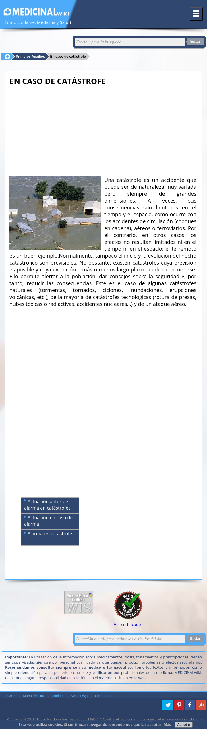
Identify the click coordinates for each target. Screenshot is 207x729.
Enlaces (10, 695)
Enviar (195, 639)
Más (167, 724)
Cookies (58, 695)
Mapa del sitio (34, 695)
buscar (195, 42)
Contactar (103, 695)
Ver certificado (127, 624)
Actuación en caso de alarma (48, 520)
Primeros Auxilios (30, 56)
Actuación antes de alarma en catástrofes (47, 504)
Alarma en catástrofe (48, 533)
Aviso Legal (80, 695)
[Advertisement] (102, 129)
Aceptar (183, 724)
